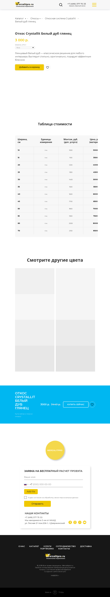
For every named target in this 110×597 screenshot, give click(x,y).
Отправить (37, 504)
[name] (53, 477)
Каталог (19, 18)
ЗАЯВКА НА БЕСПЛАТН (39, 471)
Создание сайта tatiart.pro (55, 571)
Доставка (86, 546)
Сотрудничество (66, 546)
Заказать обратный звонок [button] (77, 6)
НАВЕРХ (54, 575)
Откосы (34, 18)
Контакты (64, 549)
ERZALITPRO (55, 450)
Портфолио (47, 549)
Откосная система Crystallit (60, 18)
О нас (21, 546)
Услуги (47, 546)
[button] (29, 67)
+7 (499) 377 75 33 (76, 4)
